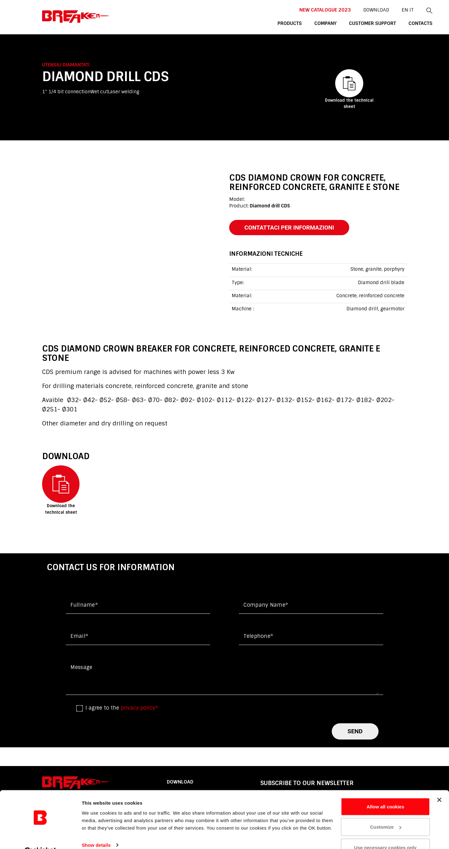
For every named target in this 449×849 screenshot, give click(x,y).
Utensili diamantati (65, 65)
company (300, 23)
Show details (96, 829)
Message (81, 668)
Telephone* (258, 636)
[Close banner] (439, 785)
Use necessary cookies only (385, 832)
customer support (346, 23)
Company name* (266, 605)
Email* (79, 636)
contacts (393, 23)
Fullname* (84, 605)
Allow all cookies (385, 791)
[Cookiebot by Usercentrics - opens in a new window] (40, 837)
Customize (385, 812)
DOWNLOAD (349, 10)
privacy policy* (139, 708)
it (384, 10)
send (355, 731)
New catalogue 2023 (298, 10)
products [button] (264, 23)
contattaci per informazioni (290, 227)
